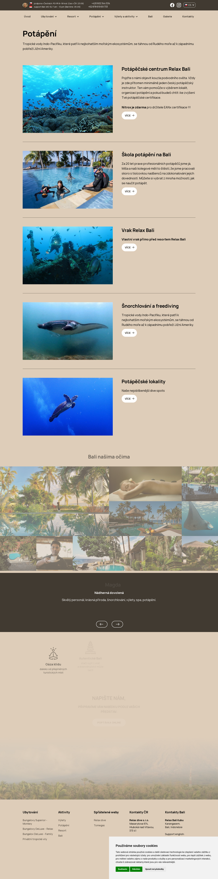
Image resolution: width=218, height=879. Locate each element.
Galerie (167, 16)
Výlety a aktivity (124, 16)
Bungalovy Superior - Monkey (35, 821)
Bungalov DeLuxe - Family (38, 834)
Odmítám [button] (136, 869)
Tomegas (99, 825)
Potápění (95, 16)
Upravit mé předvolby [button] (154, 869)
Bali (150, 16)
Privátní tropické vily (35, 839)
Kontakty (188, 16)
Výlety (62, 820)
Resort (71, 16)
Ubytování (47, 16)
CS (189, 5)
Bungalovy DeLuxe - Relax (38, 828)
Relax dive (100, 820)
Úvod (27, 16)
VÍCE (128, 115)
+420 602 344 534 (101, 3)
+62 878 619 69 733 (98, 6)
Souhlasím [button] (122, 869)
